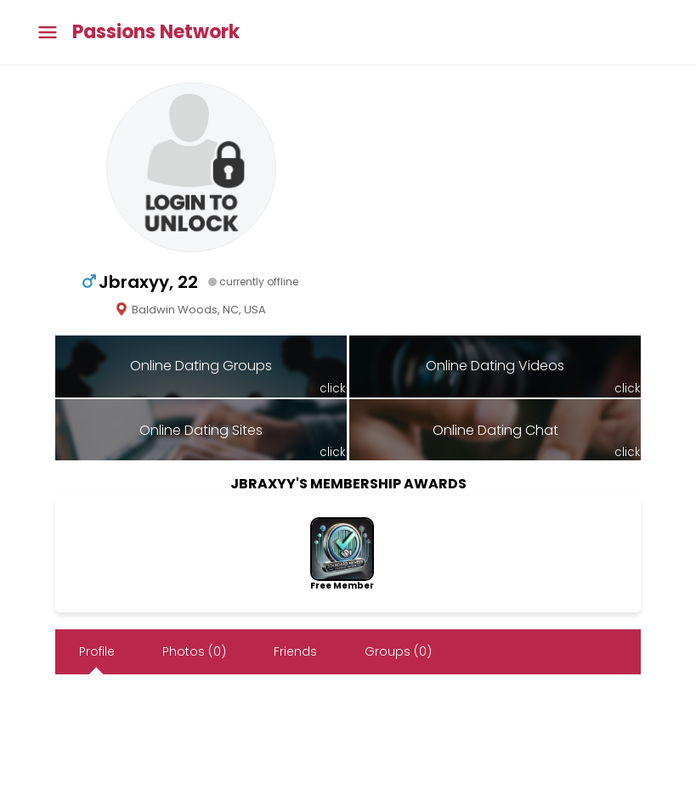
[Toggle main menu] (47, 33)
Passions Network (156, 32)
